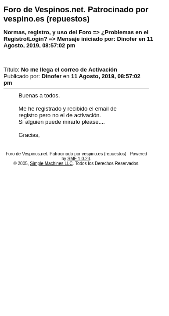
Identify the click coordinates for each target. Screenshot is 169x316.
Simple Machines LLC (51, 163)
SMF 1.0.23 (78, 158)
